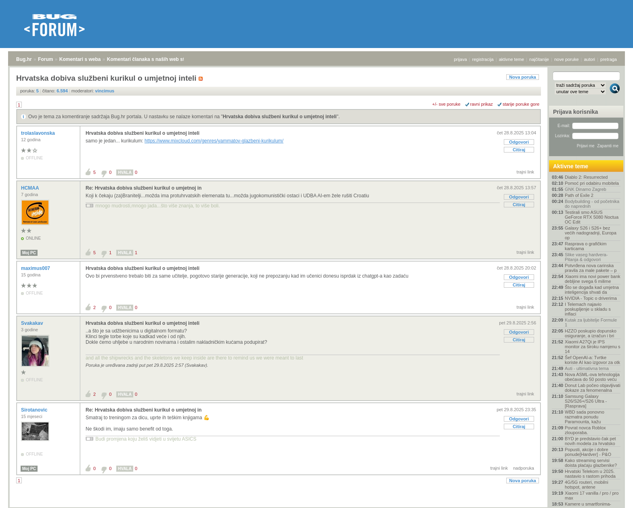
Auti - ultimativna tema (587, 368)
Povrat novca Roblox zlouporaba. (585, 430)
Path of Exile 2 (579, 195)
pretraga (608, 59)
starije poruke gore (521, 104)
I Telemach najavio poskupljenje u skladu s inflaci (588, 309)
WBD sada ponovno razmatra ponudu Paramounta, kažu (584, 417)
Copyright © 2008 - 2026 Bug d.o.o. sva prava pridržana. (316, 505)
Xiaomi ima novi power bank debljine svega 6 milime (592, 279)
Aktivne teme (570, 166)
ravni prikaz (481, 104)
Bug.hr (24, 59)
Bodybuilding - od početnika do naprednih (592, 204)
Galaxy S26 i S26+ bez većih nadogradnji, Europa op (590, 233)
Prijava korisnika (575, 112)
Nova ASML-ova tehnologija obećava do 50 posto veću (592, 377)
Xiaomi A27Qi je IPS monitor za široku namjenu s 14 (592, 346)
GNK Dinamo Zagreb (585, 189)
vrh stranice (611, 496)
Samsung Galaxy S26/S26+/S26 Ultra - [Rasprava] (586, 401)
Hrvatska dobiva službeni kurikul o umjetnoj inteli (280, 116)
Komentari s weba (80, 59)
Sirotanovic (35, 410)
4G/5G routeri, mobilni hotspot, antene (586, 484)
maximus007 (36, 268)
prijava (460, 59)
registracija (483, 59)
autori (589, 59)
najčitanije (539, 59)
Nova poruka (522, 77)
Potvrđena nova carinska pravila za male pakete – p (590, 268)
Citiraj (519, 149)
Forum (45, 59)
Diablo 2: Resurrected (586, 177)
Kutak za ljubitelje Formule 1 (591, 322)
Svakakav (32, 323)
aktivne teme (511, 59)
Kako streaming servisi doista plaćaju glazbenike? (591, 463)
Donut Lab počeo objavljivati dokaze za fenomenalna (592, 388)
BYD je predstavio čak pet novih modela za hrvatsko (590, 441)
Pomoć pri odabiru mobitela (592, 183)
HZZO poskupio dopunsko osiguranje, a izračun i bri (590, 333)
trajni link (525, 171)
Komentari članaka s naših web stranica (153, 59)
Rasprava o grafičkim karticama (585, 246)
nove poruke (566, 59)
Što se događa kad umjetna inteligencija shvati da (592, 290)
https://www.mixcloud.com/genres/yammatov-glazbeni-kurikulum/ (214, 141)
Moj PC (29, 253)
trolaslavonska (38, 133)
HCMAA (30, 188)
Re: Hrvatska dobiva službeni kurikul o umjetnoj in (143, 188)
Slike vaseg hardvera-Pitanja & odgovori (586, 257)
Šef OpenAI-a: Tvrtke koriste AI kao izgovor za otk (592, 360)
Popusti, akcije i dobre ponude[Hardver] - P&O (588, 452)
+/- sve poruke (446, 104)
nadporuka (523, 468)
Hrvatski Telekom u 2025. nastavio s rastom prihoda (590, 474)
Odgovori (519, 142)
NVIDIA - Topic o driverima (591, 298)
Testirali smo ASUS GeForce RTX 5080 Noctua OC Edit (591, 217)
